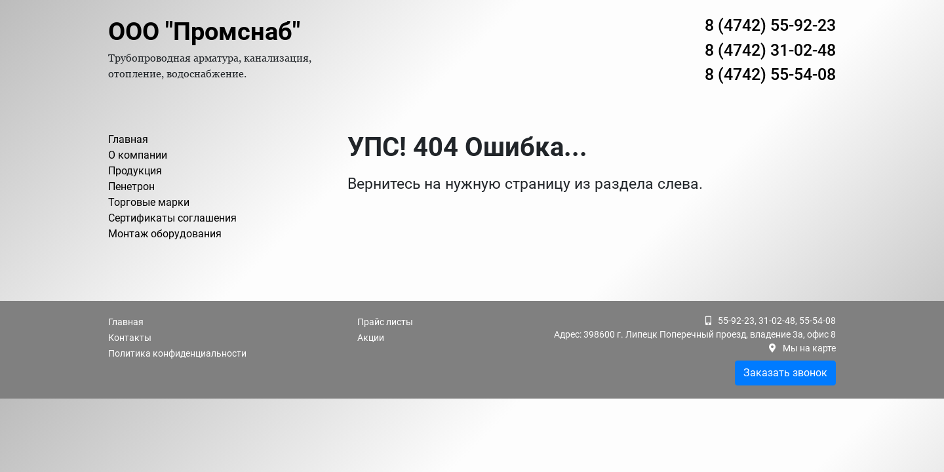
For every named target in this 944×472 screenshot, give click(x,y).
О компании (137, 155)
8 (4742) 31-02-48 (770, 50)
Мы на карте (809, 348)
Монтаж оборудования (165, 233)
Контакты (129, 337)
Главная (128, 139)
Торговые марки (148, 202)
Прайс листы (385, 322)
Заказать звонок (785, 372)
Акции (370, 337)
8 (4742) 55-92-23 (770, 25)
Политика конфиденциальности (177, 353)
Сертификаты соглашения (172, 218)
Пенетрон (131, 186)
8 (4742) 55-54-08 (770, 74)
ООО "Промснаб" (204, 31)
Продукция (135, 171)
